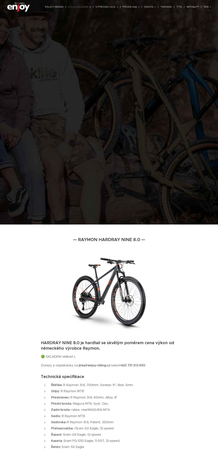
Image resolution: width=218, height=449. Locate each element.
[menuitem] (61, 7)
